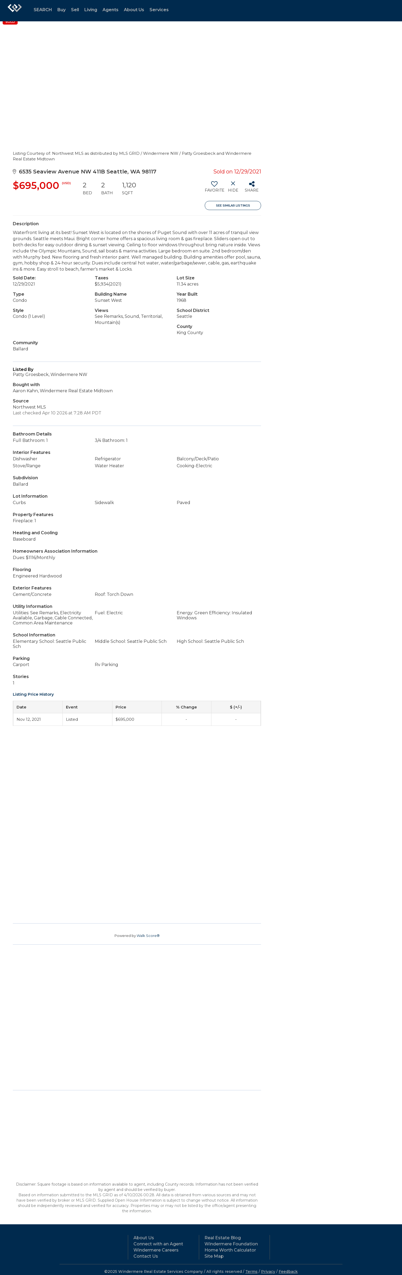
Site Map (214, 1256)
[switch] (214, 189)
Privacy (268, 1271)
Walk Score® (148, 935)
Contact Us (145, 1256)
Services (159, 9)
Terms (251, 1271)
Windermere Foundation (231, 1243)
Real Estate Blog (222, 1237)
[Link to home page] (14, 10)
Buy (61, 9)
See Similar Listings (233, 205)
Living (90, 9)
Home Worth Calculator (230, 1250)
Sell (75, 9)
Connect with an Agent (158, 1243)
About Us (134, 9)
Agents (111, 9)
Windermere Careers (156, 1250)
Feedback (288, 1271)
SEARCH (43, 9)
